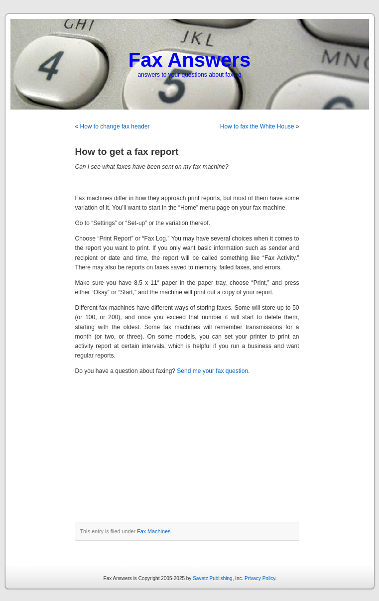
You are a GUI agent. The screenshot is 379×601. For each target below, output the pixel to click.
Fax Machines (153, 531)
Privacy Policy (260, 578)
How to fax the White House (257, 126)
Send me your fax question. (213, 370)
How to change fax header (115, 126)
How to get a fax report (127, 151)
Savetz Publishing (213, 578)
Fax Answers (189, 60)
